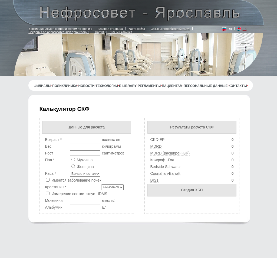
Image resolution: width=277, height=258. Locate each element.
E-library (128, 86)
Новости (86, 86)
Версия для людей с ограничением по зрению (60, 28)
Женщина (85, 167)
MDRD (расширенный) (170, 153)
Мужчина (85, 160)
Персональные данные (206, 86)
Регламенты (149, 86)
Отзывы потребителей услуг (170, 28)
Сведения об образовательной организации (58, 32)
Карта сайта (136, 28)
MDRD (155, 146)
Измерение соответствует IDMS (79, 194)
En (245, 29)
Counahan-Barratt (165, 173)
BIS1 (154, 180)
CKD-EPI (158, 139)
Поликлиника (64, 86)
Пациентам (172, 86)
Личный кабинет (121, 32)
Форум (99, 32)
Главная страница (110, 28)
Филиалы (42, 86)
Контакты (238, 86)
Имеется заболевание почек (76, 180)
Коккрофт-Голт (163, 160)
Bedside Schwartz (165, 167)
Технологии (106, 86)
